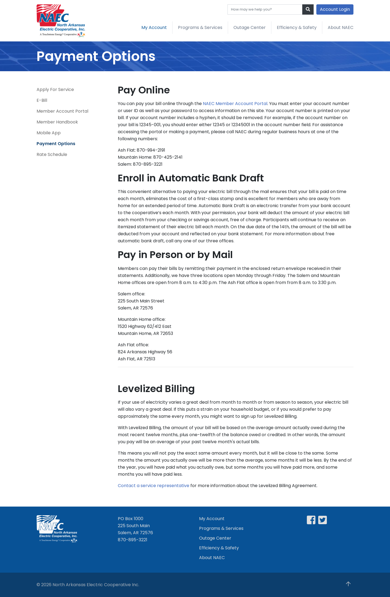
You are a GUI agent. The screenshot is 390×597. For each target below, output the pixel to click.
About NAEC (340, 27)
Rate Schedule (52, 154)
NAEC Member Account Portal (235, 103)
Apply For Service (55, 89)
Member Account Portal (62, 111)
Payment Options (56, 144)
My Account (154, 27)
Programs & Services (200, 27)
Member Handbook (57, 122)
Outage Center (249, 27)
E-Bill (42, 100)
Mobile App (49, 133)
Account (335, 9)
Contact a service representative (153, 485)
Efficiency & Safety (297, 27)
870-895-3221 (132, 540)
